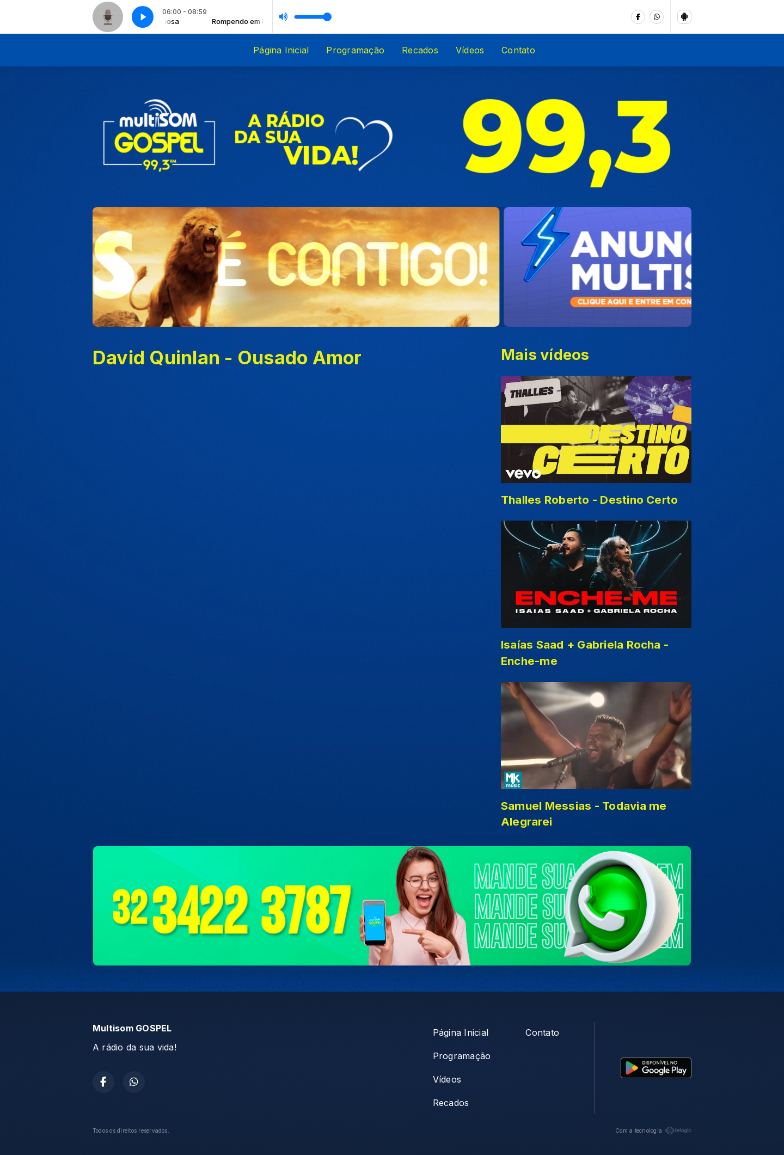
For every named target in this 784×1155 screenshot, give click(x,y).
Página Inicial (281, 50)
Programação (355, 50)
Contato (518, 50)
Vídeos (470, 50)
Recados (420, 50)
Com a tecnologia (653, 1130)
